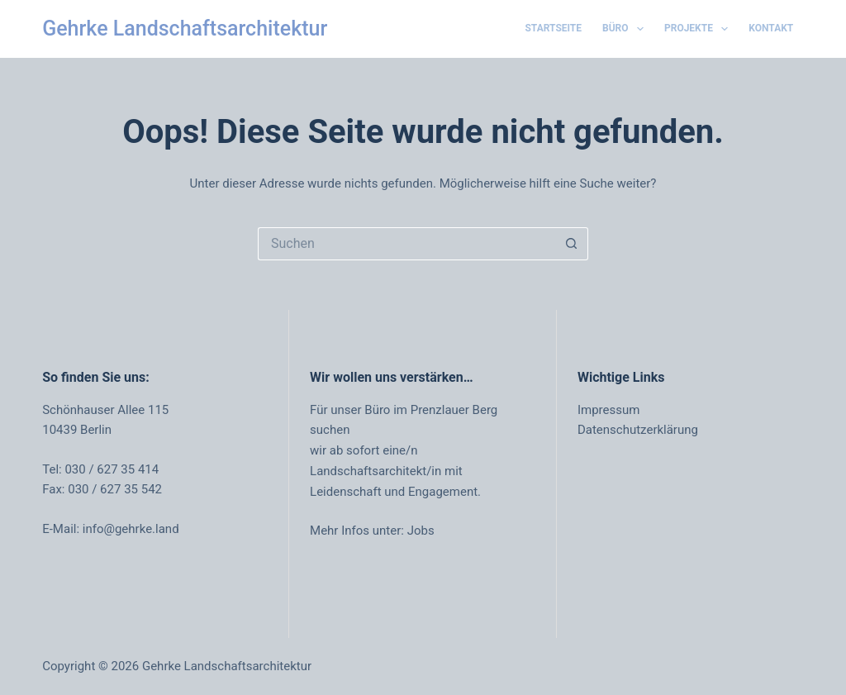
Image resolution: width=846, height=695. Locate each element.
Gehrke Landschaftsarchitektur (184, 28)
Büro (626, 29)
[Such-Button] (571, 243)
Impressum (608, 409)
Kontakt (771, 28)
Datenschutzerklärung (637, 429)
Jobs (421, 530)
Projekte (699, 29)
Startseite (553, 28)
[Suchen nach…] (406, 243)
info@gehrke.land (131, 528)
